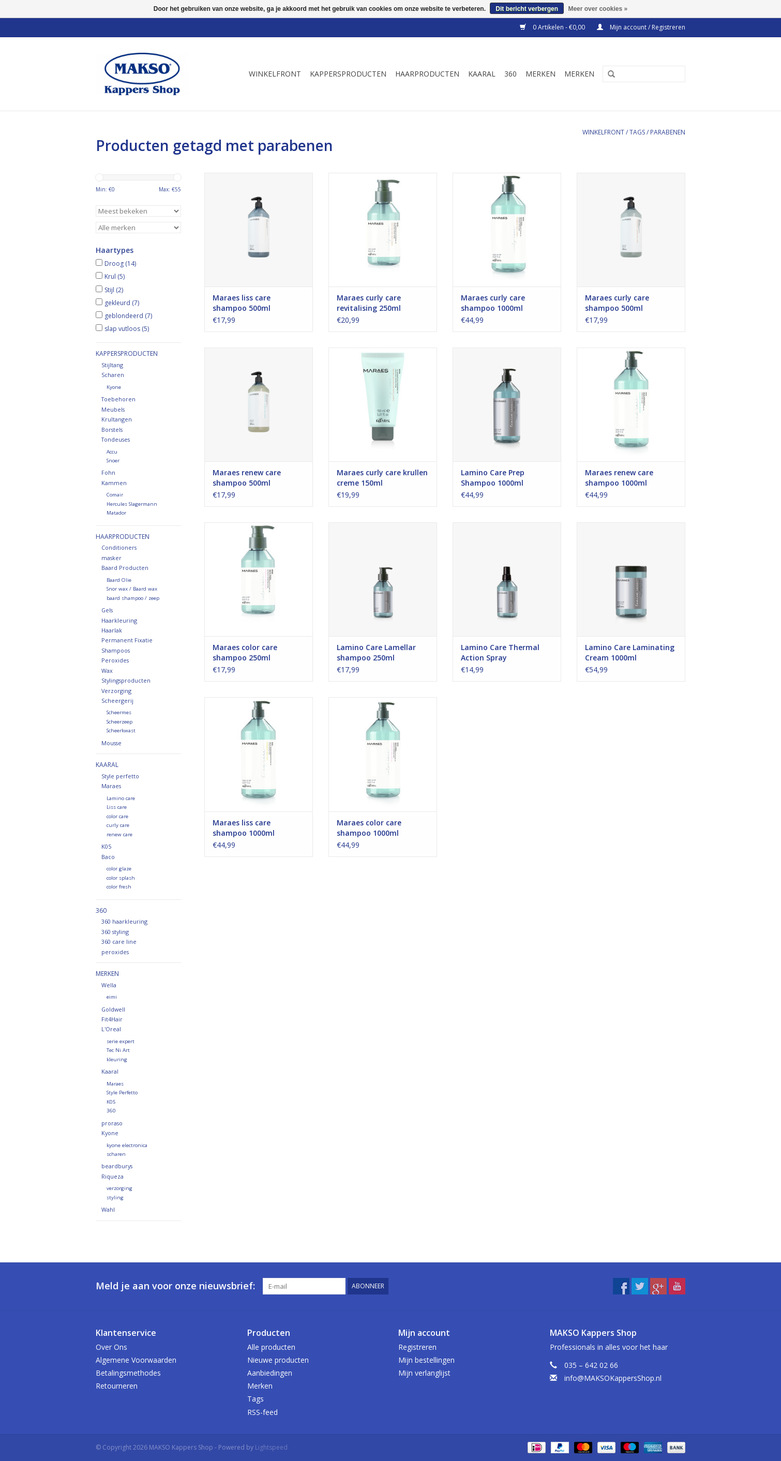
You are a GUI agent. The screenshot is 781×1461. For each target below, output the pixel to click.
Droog (120, 263)
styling (115, 1197)
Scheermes (119, 712)
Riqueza (112, 1176)
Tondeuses (115, 439)
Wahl (108, 1209)
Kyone (114, 387)
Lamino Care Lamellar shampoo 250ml (376, 652)
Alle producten (271, 1347)
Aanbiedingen (269, 1373)
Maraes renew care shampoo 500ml (247, 478)
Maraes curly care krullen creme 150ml (382, 478)
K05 (106, 846)
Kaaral (481, 74)
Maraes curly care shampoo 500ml (617, 303)
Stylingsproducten (126, 680)
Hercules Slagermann (132, 504)
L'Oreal (111, 1029)
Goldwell (113, 1009)
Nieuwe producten (278, 1360)
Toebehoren (118, 399)
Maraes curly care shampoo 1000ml (493, 303)
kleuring (117, 1059)
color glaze (119, 868)
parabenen (667, 132)
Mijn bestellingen (426, 1360)
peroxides (115, 952)
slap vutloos (126, 328)
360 (510, 74)
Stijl (113, 289)
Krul (114, 276)
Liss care (117, 807)
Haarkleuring (119, 620)
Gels (107, 610)
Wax (107, 670)
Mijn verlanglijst (424, 1373)
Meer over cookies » (597, 8)
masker (111, 558)
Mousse (111, 743)
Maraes (111, 786)
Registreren (417, 1347)
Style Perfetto (122, 1092)
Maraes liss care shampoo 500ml (242, 303)
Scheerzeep (119, 721)
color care (117, 816)
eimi (112, 996)
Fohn (108, 472)
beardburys (116, 1166)
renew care (119, 834)
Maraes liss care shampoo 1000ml (244, 828)
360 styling (115, 932)
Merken (540, 74)
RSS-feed (262, 1412)
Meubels (113, 409)
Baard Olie (119, 580)
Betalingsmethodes (128, 1373)
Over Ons (111, 1347)
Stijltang (112, 365)
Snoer (113, 460)
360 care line (119, 941)
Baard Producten (124, 567)
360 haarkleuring (124, 921)
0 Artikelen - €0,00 (553, 27)
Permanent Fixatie (127, 640)
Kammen (114, 483)
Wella (108, 985)
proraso (112, 1123)
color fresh (119, 886)
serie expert (120, 1041)
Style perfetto (120, 776)
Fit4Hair (112, 1019)
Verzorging (116, 691)
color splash (121, 878)
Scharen (112, 375)
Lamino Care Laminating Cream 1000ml (629, 652)
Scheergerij (117, 700)
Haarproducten (427, 74)
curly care (118, 825)
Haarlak (111, 630)
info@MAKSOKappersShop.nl (613, 1378)
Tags (637, 132)
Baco (108, 857)
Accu (112, 451)
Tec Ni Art (118, 1050)
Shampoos (115, 650)
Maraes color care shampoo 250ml (245, 652)
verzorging (119, 1188)
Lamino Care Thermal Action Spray (500, 652)
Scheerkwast (121, 730)
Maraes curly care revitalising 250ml (369, 303)
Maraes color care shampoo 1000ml (369, 828)
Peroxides (115, 660)
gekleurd (121, 302)
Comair (115, 494)
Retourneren (117, 1386)
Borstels (112, 429)
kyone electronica (127, 1145)
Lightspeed (271, 1447)
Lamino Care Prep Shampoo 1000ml (492, 478)
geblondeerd (128, 315)
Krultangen (116, 419)
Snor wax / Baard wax (132, 588)
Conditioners (119, 547)
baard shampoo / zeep (133, 598)
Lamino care (121, 798)
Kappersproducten (348, 74)
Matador (116, 512)
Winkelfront (275, 74)
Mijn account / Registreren (641, 27)
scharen (116, 1154)
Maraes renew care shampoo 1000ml (619, 478)
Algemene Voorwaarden (136, 1360)
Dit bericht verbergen (526, 8)
